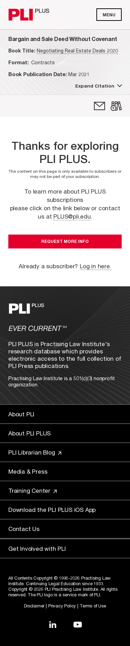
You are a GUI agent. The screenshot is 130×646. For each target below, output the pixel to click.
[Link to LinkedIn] (53, 624)
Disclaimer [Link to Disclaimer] (34, 605)
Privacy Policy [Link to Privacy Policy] (62, 605)
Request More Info (65, 241)
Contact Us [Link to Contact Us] (24, 528)
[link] (99, 106)
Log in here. (95, 266)
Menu (109, 14)
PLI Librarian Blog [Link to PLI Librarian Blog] (34, 452)
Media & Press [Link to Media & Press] (27, 471)
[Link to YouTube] (77, 624)
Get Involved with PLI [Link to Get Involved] (37, 548)
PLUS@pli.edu (72, 216)
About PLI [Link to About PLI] (21, 414)
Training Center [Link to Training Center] (32, 490)
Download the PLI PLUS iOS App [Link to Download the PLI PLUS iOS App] (52, 509)
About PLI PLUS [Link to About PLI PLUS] (29, 433)
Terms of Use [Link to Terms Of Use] (93, 605)
